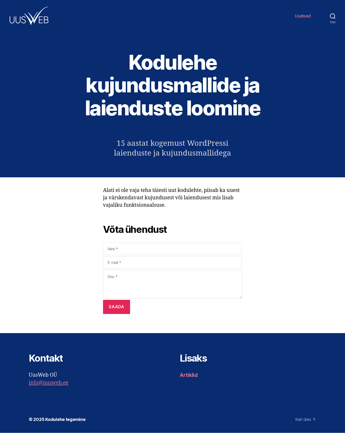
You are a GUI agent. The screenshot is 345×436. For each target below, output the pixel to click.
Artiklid (189, 378)
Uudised (303, 17)
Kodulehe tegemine (65, 422)
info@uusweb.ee (49, 386)
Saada (116, 309)
